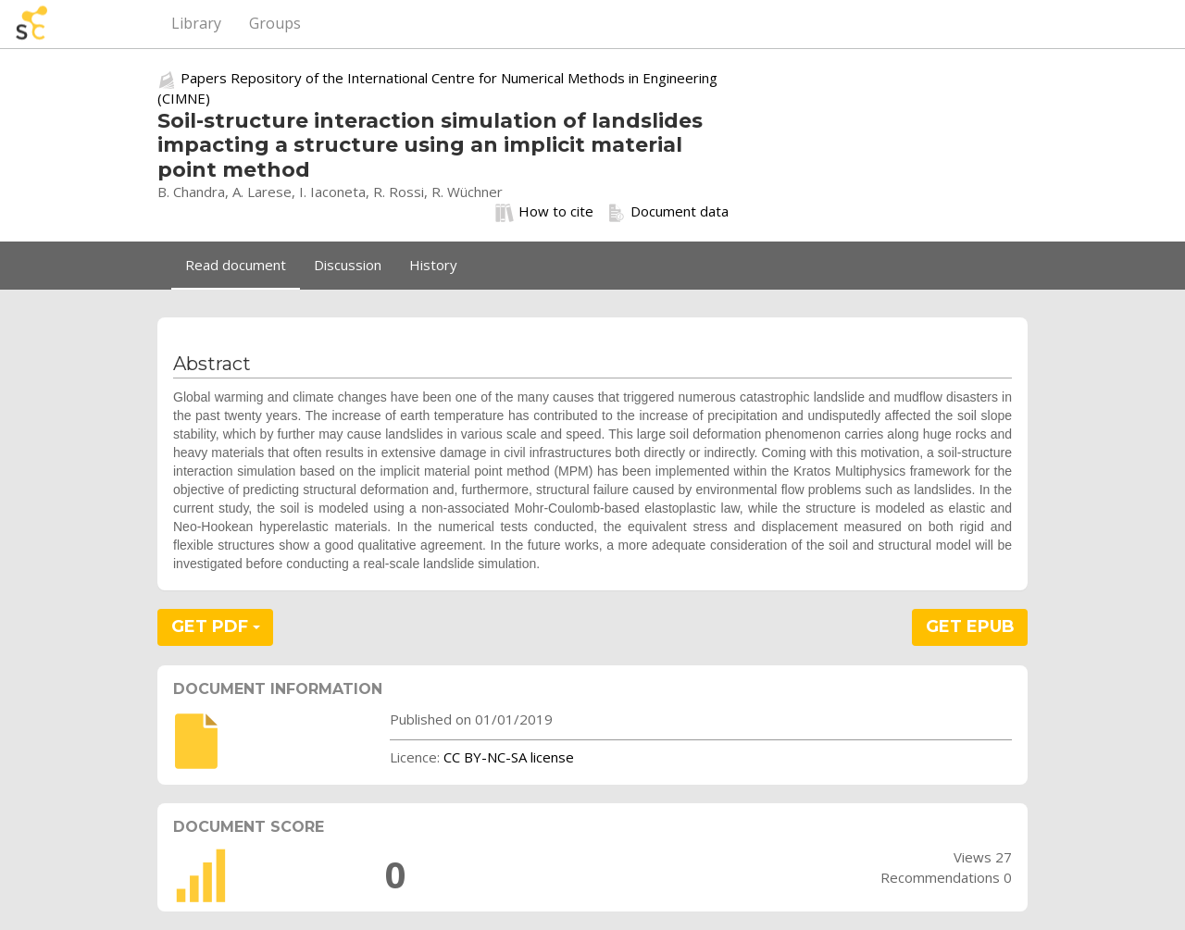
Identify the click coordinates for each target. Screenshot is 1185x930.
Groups (275, 23)
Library (196, 23)
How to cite (544, 212)
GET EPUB (970, 626)
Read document (235, 264)
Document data (668, 212)
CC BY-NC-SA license (508, 757)
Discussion (347, 264)
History (433, 264)
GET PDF (215, 626)
